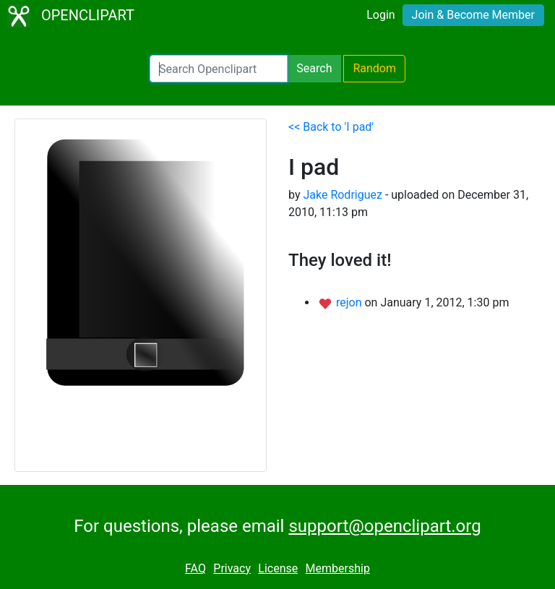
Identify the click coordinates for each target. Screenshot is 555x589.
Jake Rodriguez (342, 195)
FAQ (195, 568)
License (278, 568)
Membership (338, 568)
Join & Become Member (473, 15)
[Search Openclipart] (219, 68)
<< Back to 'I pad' (331, 127)
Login (380, 15)
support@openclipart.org (384, 526)
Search (314, 68)
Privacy (232, 568)
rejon (350, 302)
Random (374, 68)
